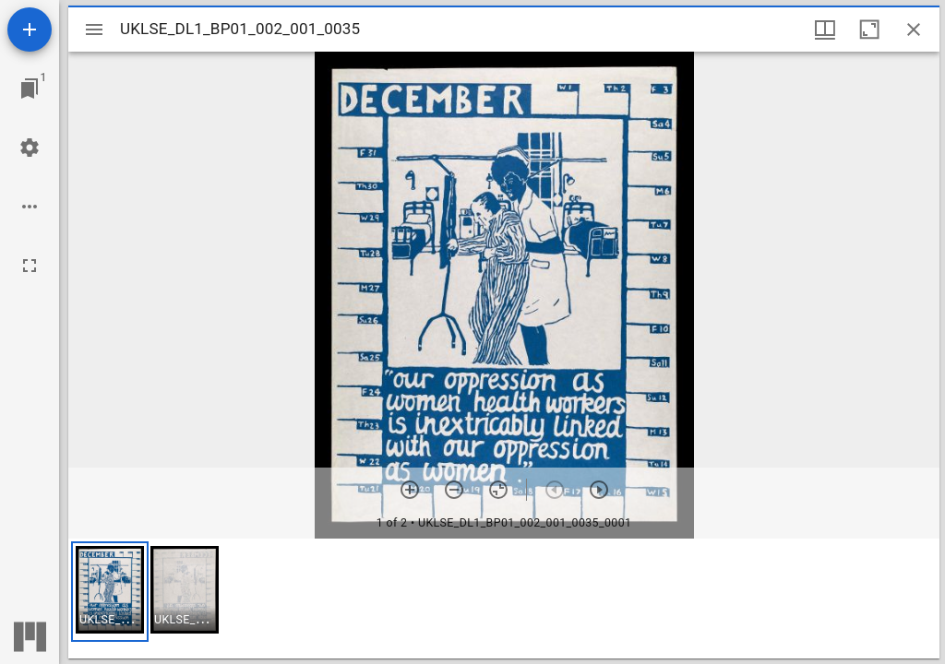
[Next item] (599, 490)
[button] (110, 591)
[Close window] (913, 29)
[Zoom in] (410, 490)
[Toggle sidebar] (94, 29)
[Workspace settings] (29, 147)
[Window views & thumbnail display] (825, 29)
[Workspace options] (29, 206)
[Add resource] (29, 29)
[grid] (503, 598)
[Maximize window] (869, 29)
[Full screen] (29, 265)
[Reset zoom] (498, 490)
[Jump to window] (29, 88)
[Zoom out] (454, 490)
